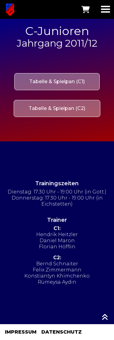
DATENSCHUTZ (61, 332)
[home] (8, 9)
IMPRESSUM (20, 332)
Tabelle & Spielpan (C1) (57, 81)
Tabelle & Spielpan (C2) (57, 108)
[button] (105, 9)
